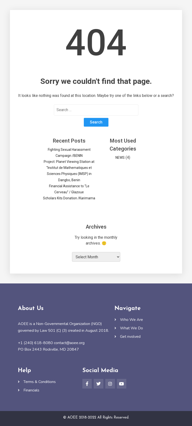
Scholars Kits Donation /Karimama (69, 198)
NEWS (120, 157)
